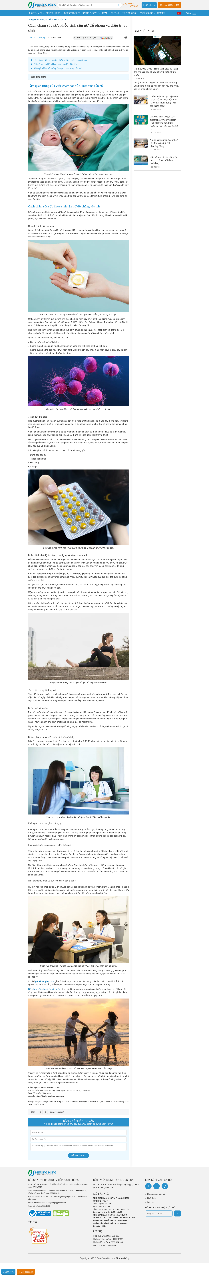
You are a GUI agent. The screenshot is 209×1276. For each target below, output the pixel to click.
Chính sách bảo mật (156, 1194)
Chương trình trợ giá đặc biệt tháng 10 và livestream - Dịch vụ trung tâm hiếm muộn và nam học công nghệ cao (164, 122)
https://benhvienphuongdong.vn (50, 1096)
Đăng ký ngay (78, 1155)
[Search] (118, 5)
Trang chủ (33, 20)
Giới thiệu (151, 1198)
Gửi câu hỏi (149, 5)
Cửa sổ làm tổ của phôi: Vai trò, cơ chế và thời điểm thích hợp (164, 160)
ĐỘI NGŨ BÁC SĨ (72, 13)
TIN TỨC (115, 13)
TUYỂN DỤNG (146, 13)
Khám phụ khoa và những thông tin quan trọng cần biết (58, 68)
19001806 (46, 1093)
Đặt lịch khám (26, 1272)
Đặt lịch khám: (104, 1245)
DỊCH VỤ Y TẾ (35, 13)
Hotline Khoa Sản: (108, 1242)
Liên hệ (150, 1202)
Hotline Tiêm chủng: (108, 1239)
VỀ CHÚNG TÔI (129, 13)
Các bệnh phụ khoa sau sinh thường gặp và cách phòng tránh (60, 60)
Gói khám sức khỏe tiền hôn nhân (44, 989)
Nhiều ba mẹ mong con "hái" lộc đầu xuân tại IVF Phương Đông (164, 143)
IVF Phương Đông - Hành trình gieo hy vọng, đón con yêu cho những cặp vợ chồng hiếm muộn (156, 71)
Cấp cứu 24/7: (106, 1236)
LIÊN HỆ (161, 13)
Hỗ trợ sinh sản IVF (58, 20)
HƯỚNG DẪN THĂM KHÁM (94, 13)
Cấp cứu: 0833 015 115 (169, 5)
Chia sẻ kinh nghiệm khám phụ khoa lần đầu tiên (55, 64)
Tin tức (43, 20)
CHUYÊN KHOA (53, 13)
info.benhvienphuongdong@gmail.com (50, 1203)
